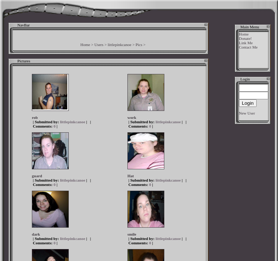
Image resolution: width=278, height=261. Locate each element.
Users (99, 44)
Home (85, 44)
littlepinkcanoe (119, 44)
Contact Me (248, 47)
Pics (139, 44)
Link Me (246, 43)
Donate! (245, 38)
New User (247, 113)
